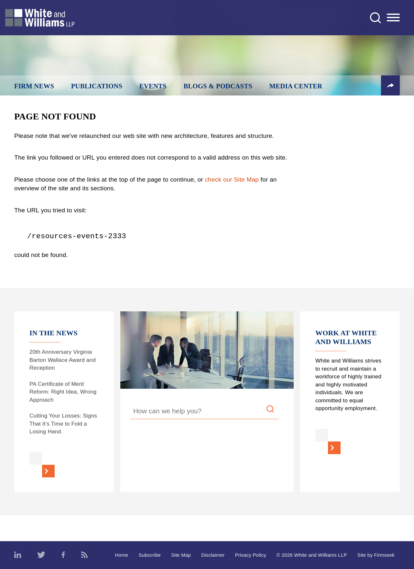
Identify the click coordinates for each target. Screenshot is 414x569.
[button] (390, 85)
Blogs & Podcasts (217, 86)
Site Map (181, 555)
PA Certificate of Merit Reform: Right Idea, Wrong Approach (63, 392)
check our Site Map (232, 179)
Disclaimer (212, 555)
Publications (96, 86)
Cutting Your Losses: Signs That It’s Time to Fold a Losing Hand (63, 424)
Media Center (295, 86)
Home (121, 555)
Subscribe (149, 555)
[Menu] (393, 18)
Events (153, 86)
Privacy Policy (250, 555)
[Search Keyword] (205, 412)
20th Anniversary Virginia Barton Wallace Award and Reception (62, 360)
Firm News (34, 86)
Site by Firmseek (376, 555)
